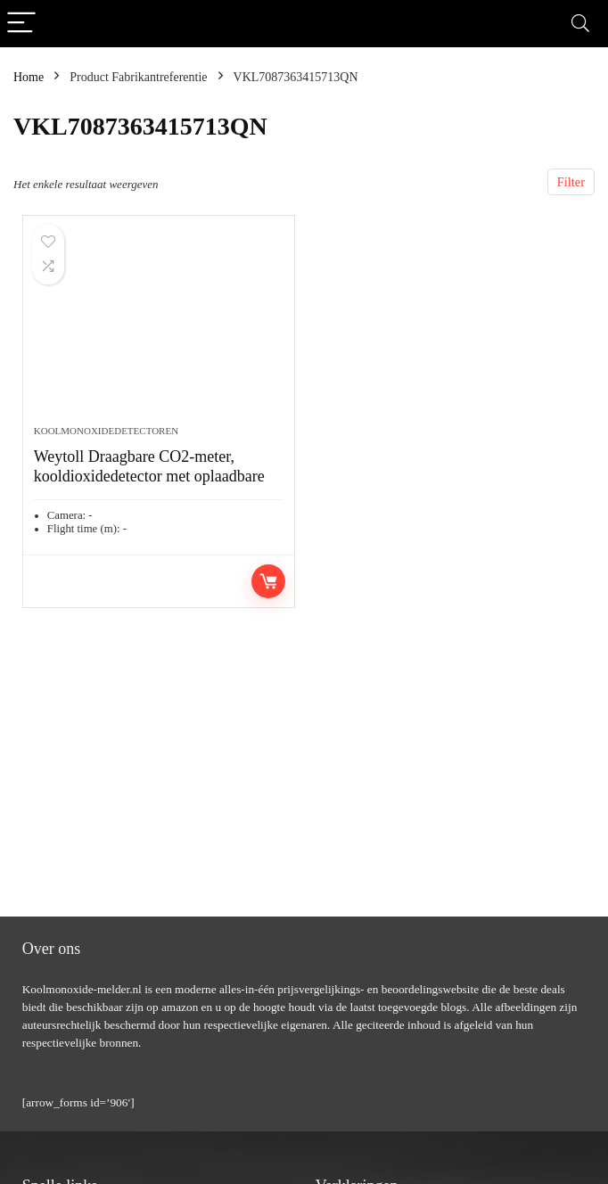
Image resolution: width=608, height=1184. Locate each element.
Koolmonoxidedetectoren (106, 430)
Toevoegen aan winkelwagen (268, 581)
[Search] (580, 23)
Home (28, 77)
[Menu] (21, 23)
